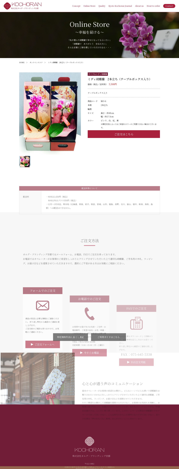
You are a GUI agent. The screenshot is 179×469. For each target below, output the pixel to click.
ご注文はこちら (123, 142)
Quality (102, 5)
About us (139, 5)
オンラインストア (36, 62)
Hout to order (153, 5)
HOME (21, 62)
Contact (169, 5)
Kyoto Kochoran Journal (120, 5)
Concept (76, 5)
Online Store (89, 5)
